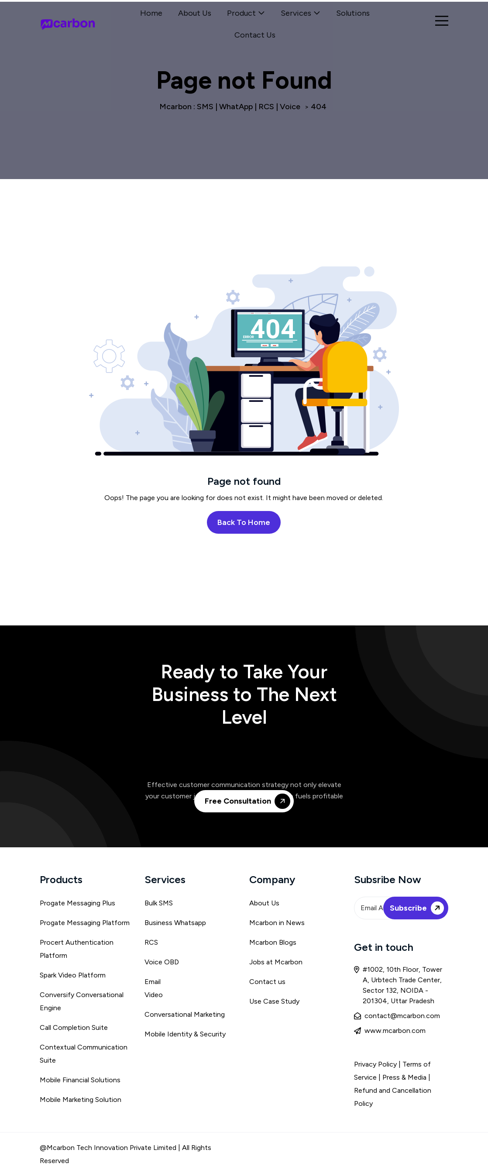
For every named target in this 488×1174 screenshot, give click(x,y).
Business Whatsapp (175, 922)
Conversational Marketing (184, 1014)
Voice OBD (161, 962)
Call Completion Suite (74, 1027)
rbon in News (284, 922)
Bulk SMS (158, 903)
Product (241, 13)
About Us (194, 13)
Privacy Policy (375, 1064)
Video (153, 995)
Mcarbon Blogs (272, 942)
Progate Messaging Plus (77, 903)
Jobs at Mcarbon (275, 962)
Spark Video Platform (73, 975)
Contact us (267, 981)
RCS (151, 942)
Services (296, 13)
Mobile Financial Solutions (80, 1080)
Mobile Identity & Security (185, 1034)
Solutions (353, 13)
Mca (256, 922)
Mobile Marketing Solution (80, 1099)
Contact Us (254, 35)
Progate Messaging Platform (85, 922)
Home (151, 13)
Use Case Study (274, 1001)
